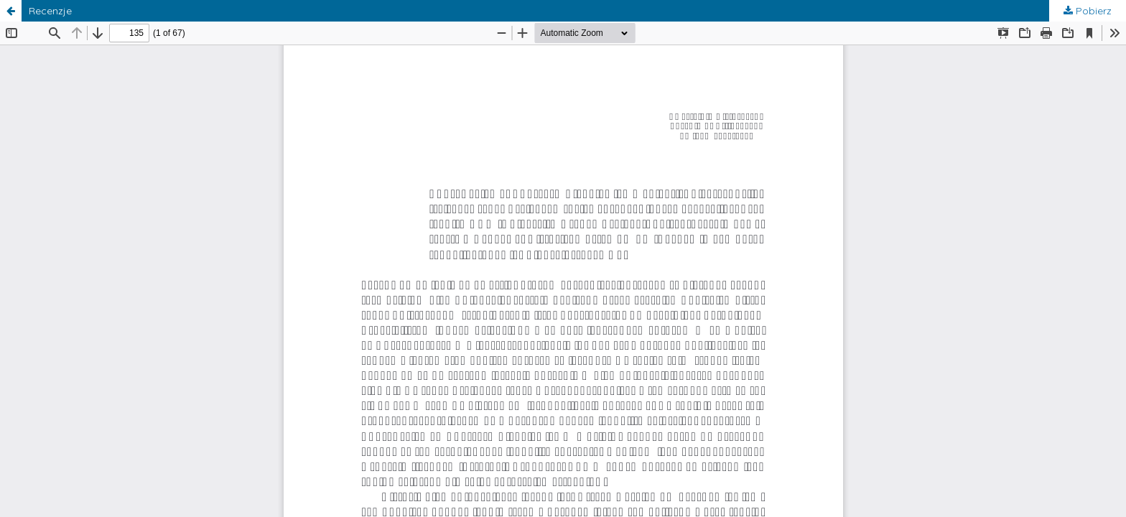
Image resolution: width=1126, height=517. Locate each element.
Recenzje (50, 10)
